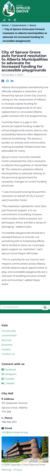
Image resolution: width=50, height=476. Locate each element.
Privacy (17, 469)
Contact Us (8, 353)
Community (9, 330)
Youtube (8, 378)
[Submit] (45, 307)
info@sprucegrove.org (15, 432)
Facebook (9, 369)
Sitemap (7, 469)
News (32, 25)
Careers (6, 349)
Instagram (9, 374)
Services (6, 340)
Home (5, 25)
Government (19, 25)
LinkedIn (8, 383)
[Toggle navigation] (9, 20)
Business (7, 344)
